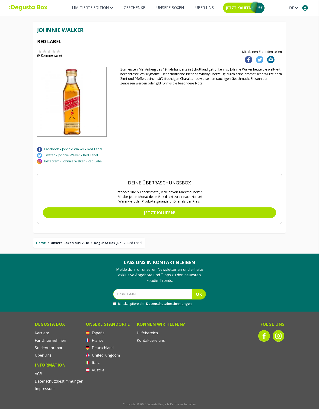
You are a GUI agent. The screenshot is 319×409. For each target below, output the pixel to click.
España (95, 332)
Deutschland (100, 347)
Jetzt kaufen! (159, 213)
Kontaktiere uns (151, 340)
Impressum (44, 388)
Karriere (42, 332)
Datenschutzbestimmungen (169, 303)
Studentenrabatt (49, 347)
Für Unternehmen (50, 340)
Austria (95, 370)
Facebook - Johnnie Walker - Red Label (73, 149)
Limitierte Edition (92, 7)
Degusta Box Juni (108, 243)
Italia (93, 362)
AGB (38, 373)
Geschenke (134, 7)
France (94, 340)
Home (41, 243)
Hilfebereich (147, 332)
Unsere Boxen (170, 7)
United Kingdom (103, 355)
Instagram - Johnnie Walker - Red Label (73, 161)
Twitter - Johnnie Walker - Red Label (71, 155)
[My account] (305, 7)
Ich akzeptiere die (152, 303)
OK (199, 294)
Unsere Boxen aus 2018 (70, 243)
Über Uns (204, 7)
